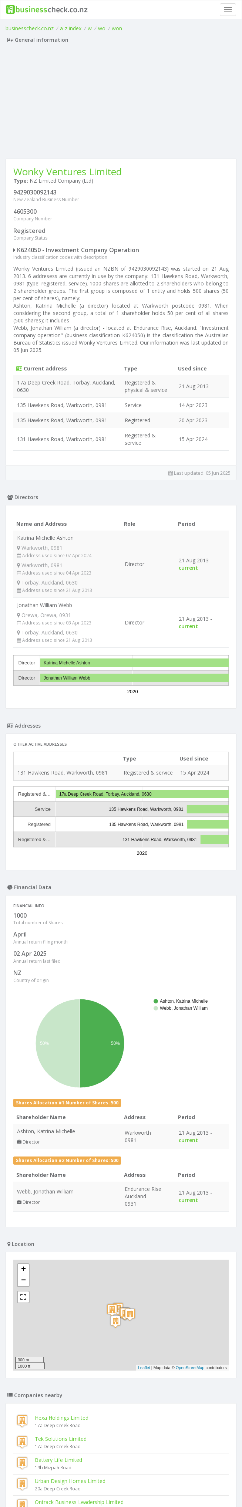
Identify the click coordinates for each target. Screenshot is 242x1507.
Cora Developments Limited (50, 1435)
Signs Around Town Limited (49, 1351)
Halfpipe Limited (35, 1414)
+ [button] (23, 1007)
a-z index (70, 28)
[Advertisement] (121, 103)
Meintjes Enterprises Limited (69, 1261)
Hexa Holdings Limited (61, 1155)
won (117, 28)
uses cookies (79, 1493)
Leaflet (144, 1106)
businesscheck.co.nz (30, 28)
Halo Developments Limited (49, 1372)
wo (101, 28)
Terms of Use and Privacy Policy (121, 1487)
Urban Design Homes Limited (70, 1219)
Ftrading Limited (35, 1393)
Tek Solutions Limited (61, 1177)
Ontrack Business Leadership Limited (79, 1240)
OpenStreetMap (190, 1106)
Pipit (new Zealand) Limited (48, 1330)
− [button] (23, 1019)
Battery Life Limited (58, 1198)
